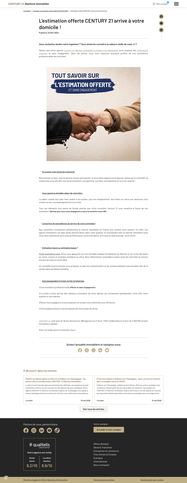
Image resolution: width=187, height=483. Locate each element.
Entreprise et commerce (106, 450)
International (100, 461)
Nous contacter (101, 465)
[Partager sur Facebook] (161, 16)
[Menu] (176, 3)
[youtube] (49, 430)
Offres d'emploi (101, 443)
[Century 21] (28, 4)
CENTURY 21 (44, 321)
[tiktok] (57, 430)
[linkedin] (41, 430)
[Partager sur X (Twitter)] (161, 23)
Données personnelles (104, 480)
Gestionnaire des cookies (152, 480)
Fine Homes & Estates (105, 454)
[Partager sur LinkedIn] (161, 30)
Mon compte (160, 3)
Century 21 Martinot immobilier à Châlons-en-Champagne (91, 50)
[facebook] (26, 430)
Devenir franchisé (103, 447)
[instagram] (33, 430)
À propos (98, 457)
